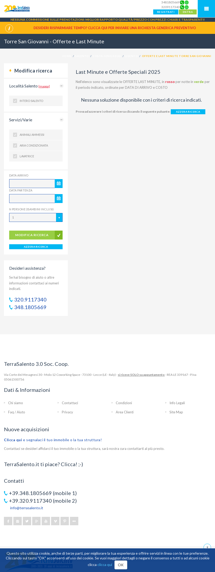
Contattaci (70, 403)
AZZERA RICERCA (36, 246)
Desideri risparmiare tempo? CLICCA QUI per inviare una (115, 28)
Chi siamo (15, 403)
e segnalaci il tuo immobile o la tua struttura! (53, 440)
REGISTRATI (165, 11)
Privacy (67, 412)
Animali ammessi (32, 134)
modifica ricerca (31, 235)
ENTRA (188, 11)
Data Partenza (20, 190)
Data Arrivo (19, 175)
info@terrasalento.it (26, 508)
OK (121, 565)
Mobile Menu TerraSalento (206, 8)
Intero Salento (31, 100)
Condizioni (124, 403)
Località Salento (29, 85)
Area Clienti (125, 412)
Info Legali (177, 403)
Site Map (176, 412)
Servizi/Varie (20, 119)
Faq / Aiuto (16, 412)
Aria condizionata (34, 145)
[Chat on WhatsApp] (187, 2)
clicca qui (104, 564)
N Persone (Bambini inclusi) (31, 209)
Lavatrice (27, 156)
